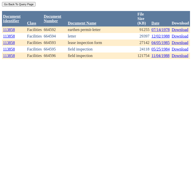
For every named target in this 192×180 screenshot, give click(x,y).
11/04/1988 (161, 56)
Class (31, 23)
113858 (9, 30)
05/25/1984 (161, 49)
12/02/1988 (161, 36)
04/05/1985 (161, 42)
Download (180, 30)
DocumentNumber (52, 18)
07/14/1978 (161, 30)
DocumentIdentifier (11, 18)
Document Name (82, 23)
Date (156, 23)
